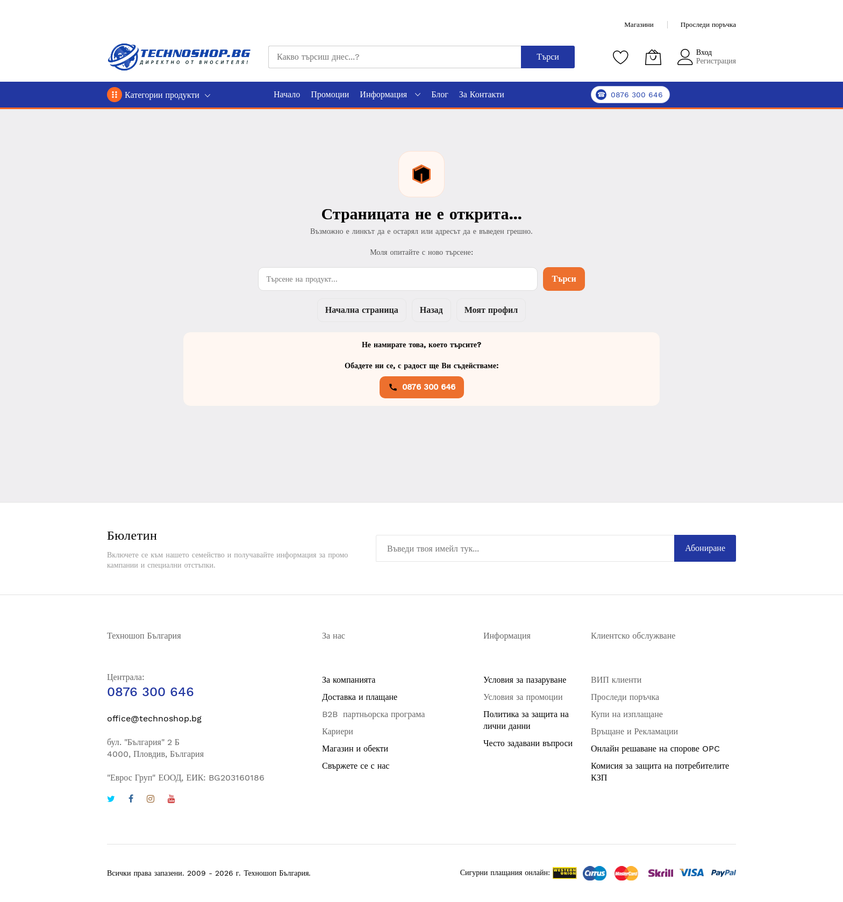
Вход (704, 52)
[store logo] (179, 56)
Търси (564, 279)
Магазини (638, 24)
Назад (431, 310)
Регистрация (716, 60)
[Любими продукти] (621, 57)
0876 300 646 (421, 387)
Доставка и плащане (359, 697)
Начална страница (361, 310)
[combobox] (394, 57)
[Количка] (653, 57)
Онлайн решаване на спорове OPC (655, 748)
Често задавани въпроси (528, 743)
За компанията (348, 680)
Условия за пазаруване (524, 680)
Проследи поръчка (708, 24)
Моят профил (491, 310)
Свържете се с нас (355, 766)
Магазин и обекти (355, 748)
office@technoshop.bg (154, 718)
